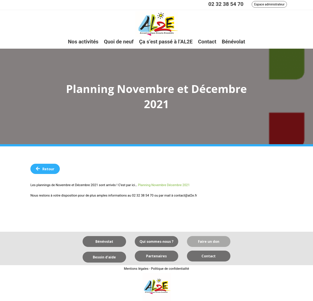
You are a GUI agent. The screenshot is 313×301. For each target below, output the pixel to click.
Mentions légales (136, 269)
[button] (269, 4)
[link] (83, 41)
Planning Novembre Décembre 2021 (164, 185)
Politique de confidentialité (170, 269)
